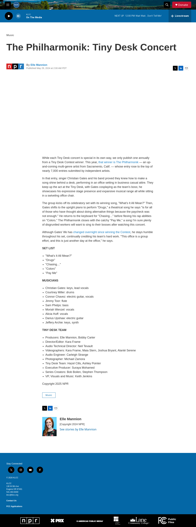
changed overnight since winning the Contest (101, 232)
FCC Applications (14, 506)
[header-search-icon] (167, 5)
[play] (8, 16)
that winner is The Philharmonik (118, 162)
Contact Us (11, 501)
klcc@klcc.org (12, 495)
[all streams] (180, 16)
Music (10, 35)
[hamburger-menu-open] (8, 5)
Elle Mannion (38, 64)
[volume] (18, 16)
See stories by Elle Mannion (78, 429)
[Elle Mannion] (49, 426)
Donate (183, 5)
